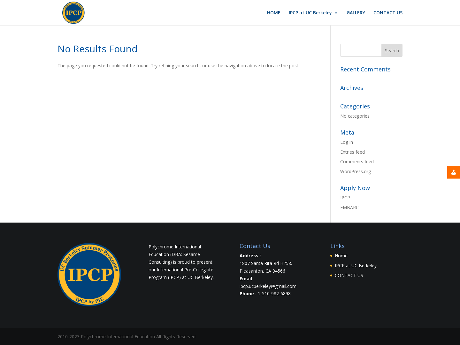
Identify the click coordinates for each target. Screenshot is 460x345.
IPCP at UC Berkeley (310, 13)
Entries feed (352, 152)
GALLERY (356, 13)
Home (341, 256)
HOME (273, 13)
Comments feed (357, 161)
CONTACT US (387, 13)
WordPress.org (355, 171)
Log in (346, 142)
